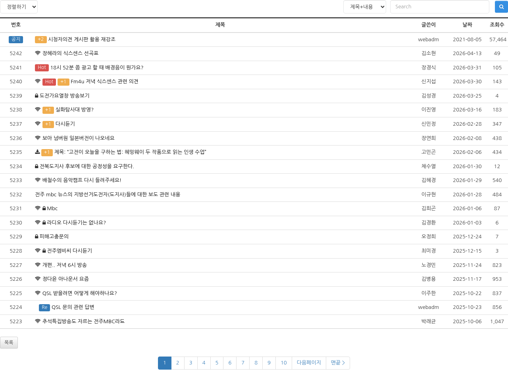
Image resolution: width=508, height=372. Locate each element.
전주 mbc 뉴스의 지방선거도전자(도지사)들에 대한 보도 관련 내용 (107, 194)
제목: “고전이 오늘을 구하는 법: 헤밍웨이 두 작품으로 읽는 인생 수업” (130, 152)
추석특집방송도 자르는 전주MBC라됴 (83, 321)
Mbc (52, 208)
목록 (8, 342)
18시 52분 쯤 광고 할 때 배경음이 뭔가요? (96, 67)
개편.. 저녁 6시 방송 (64, 265)
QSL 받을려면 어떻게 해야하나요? (79, 293)
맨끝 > (338, 362)
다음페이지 (309, 362)
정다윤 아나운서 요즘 (65, 279)
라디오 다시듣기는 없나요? (76, 222)
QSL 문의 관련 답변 (73, 307)
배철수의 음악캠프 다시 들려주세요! (82, 180)
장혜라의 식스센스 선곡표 (70, 53)
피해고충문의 (54, 236)
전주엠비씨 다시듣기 (69, 250)
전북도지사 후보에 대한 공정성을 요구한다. (87, 166)
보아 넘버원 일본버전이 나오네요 (78, 138)
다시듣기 (65, 124)
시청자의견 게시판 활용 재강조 (81, 39)
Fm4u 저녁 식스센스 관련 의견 (105, 81)
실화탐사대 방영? (75, 109)
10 (284, 362)
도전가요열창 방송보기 (65, 95)
